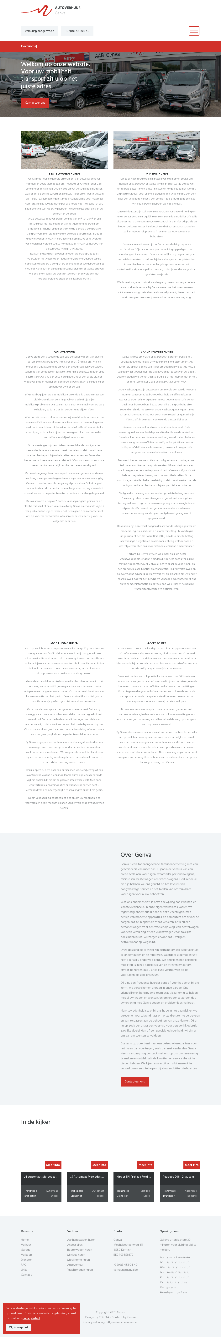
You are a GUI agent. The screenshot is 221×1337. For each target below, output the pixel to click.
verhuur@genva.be (125, 1269)
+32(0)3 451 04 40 (77, 31)
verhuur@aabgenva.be (39, 31)
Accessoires (75, 1244)
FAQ (23, 1264)
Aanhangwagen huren (81, 1239)
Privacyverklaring (94, 1322)
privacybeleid (31, 1318)
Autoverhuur (75, 1264)
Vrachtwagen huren (80, 1269)
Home (25, 1239)
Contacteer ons (35, 102)
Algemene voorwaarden (122, 1322)
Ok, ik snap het (18, 1327)
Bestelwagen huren (79, 1249)
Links (24, 1269)
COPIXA (104, 1317)
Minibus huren (76, 1254)
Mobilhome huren (78, 1259)
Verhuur (26, 1244)
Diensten (26, 1259)
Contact (26, 1274)
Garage (25, 1249)
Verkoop (26, 1254)
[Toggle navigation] (194, 31)
